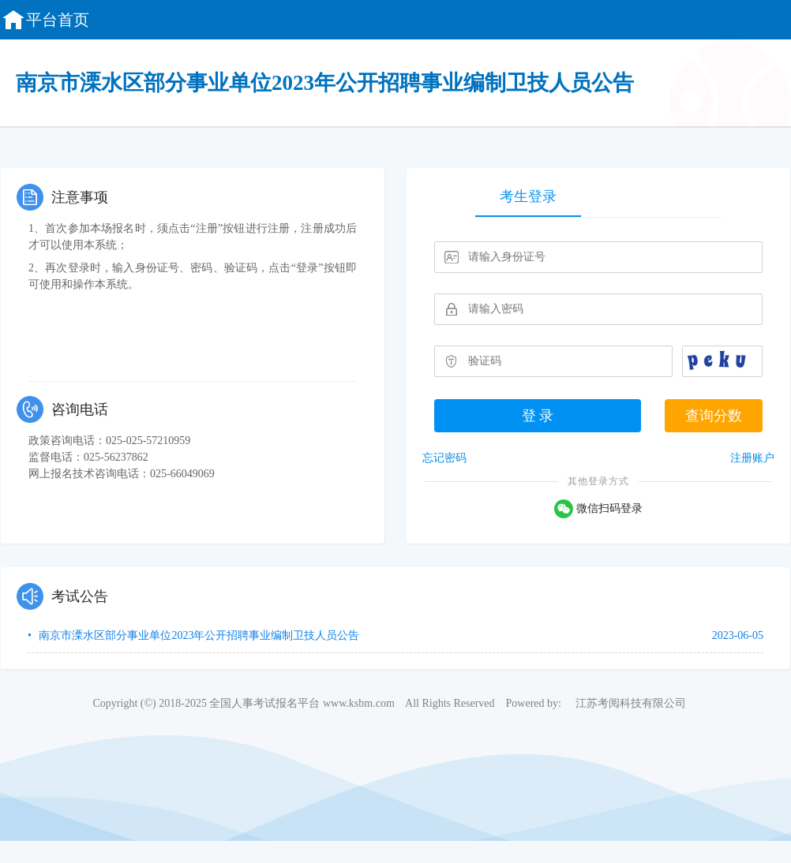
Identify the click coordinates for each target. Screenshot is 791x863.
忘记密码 (444, 458)
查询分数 (713, 416)
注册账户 (752, 458)
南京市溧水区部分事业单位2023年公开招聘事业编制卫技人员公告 (198, 635)
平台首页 (45, 19)
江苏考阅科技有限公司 (630, 703)
